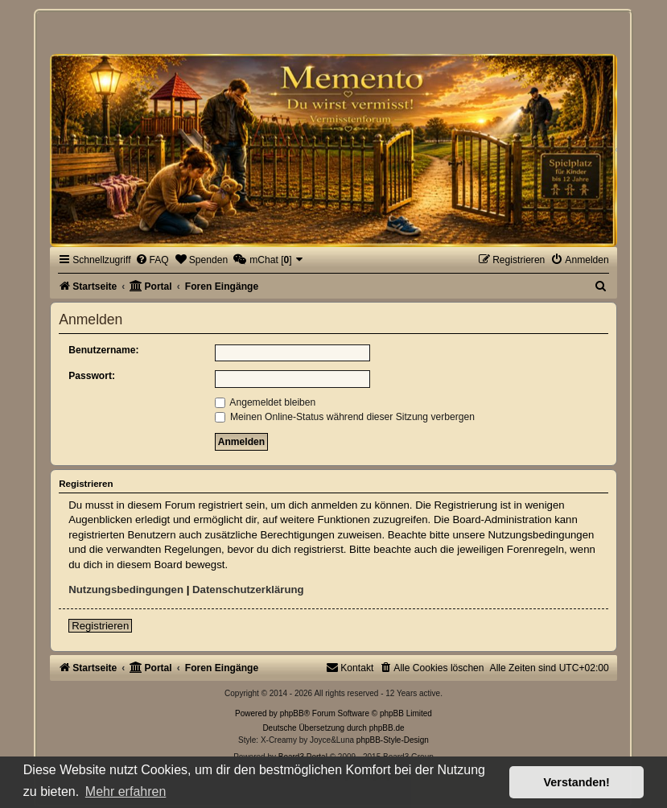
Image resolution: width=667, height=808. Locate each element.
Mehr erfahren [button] (126, 791)
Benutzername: (103, 350)
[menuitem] (152, 260)
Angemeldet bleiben (265, 402)
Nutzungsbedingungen (125, 589)
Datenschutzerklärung (248, 589)
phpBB (292, 713)
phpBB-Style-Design (392, 740)
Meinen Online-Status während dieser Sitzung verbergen (345, 417)
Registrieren (100, 626)
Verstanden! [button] (577, 782)
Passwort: (91, 375)
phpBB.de (387, 727)
